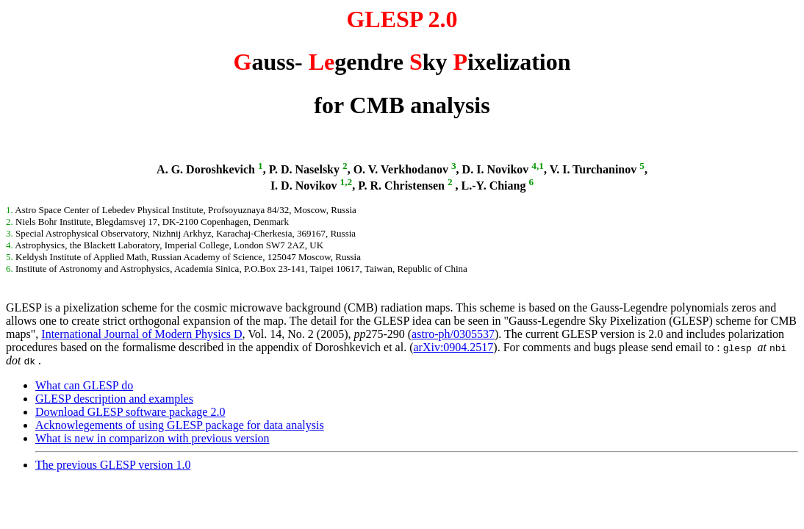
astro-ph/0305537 (453, 334)
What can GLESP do (84, 385)
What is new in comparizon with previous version (152, 438)
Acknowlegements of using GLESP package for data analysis (179, 425)
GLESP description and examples (114, 398)
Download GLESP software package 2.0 (130, 412)
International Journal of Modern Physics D (141, 334)
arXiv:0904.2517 (453, 347)
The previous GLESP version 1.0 (112, 464)
